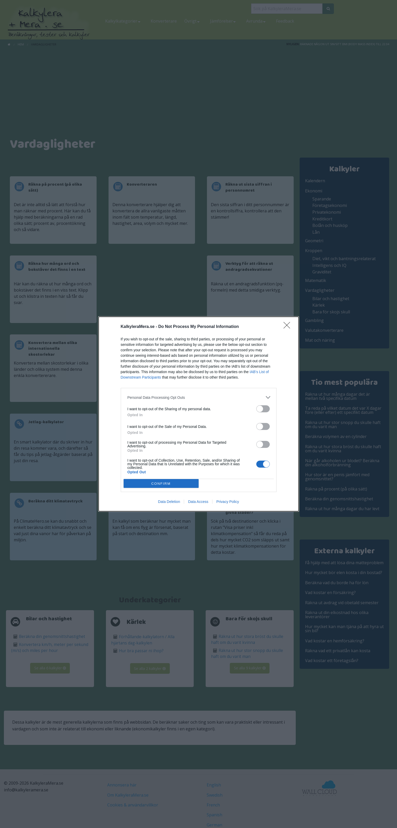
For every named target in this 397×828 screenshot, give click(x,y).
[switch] (263, 408)
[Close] (288, 327)
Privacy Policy (227, 502)
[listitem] (198, 397)
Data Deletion (169, 502)
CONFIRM (161, 484)
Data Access (198, 502)
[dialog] (199, 414)
